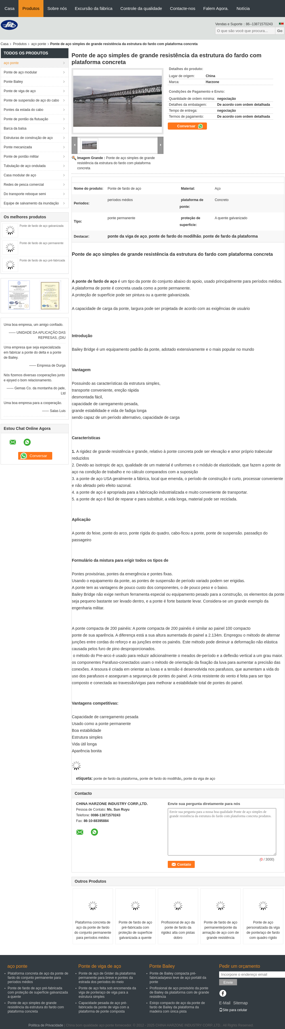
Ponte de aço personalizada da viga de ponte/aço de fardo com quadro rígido (263, 930)
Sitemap (240, 1003)
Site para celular (233, 1010)
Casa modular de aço (20, 175)
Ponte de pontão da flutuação (26, 119)
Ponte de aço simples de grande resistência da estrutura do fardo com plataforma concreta (116, 163)
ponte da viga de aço (199, 779)
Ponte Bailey (13, 82)
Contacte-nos (182, 8)
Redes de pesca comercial (24, 185)
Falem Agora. (216, 8)
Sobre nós (57, 8)
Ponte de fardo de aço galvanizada (42, 225)
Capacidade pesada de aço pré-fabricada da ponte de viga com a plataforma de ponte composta (104, 1007)
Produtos (30, 8)
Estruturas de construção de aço (28, 138)
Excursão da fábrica (93, 8)
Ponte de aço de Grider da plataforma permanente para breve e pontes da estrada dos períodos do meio (107, 977)
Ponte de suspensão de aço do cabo (31, 100)
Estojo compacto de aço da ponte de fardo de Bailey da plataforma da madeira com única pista (177, 1007)
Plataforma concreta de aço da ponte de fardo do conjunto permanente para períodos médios (92, 930)
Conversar (190, 126)
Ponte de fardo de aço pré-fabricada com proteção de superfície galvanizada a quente (135, 930)
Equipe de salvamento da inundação (31, 203)
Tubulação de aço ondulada (25, 166)
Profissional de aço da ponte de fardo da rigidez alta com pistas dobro (178, 930)
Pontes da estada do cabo (23, 110)
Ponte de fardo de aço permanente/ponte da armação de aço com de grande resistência (220, 930)
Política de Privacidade (45, 1025)
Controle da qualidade (141, 8)
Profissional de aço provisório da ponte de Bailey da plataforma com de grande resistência (179, 992)
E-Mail (224, 1003)
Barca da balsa (15, 128)
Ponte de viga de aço (20, 91)
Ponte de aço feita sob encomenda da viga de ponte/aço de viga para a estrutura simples (107, 992)
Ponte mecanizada (18, 147)
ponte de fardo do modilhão (160, 779)
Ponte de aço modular (20, 72)
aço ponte (38, 44)
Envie (228, 982)
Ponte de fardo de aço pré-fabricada (42, 260)
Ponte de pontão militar (21, 157)
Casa (9, 8)
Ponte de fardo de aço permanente (42, 243)
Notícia (243, 8)
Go (279, 31)
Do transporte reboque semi (25, 194)
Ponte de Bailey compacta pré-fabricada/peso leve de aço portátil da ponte (178, 977)
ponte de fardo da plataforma (115, 779)
